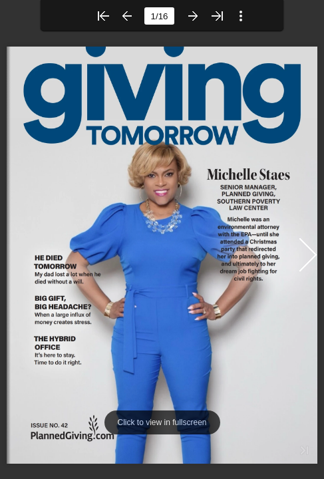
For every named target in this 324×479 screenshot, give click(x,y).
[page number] (159, 16)
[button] (103, 16)
